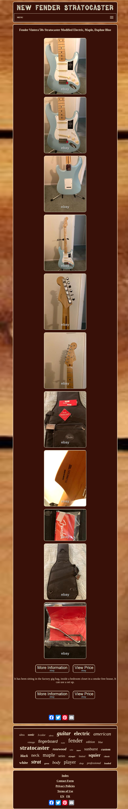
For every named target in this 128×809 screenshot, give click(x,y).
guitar (64, 733)
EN (62, 796)
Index (65, 775)
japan (79, 750)
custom (105, 749)
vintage (31, 742)
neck (35, 755)
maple (49, 755)
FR (68, 796)
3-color (42, 735)
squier (95, 755)
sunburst (91, 749)
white (23, 762)
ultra (21, 734)
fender (75, 740)
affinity (51, 736)
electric (82, 733)
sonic (31, 734)
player (70, 762)
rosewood (59, 749)
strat (36, 762)
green (46, 763)
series (61, 756)
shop (81, 763)
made (63, 743)
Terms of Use (65, 791)
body (56, 762)
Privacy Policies (65, 786)
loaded (107, 763)
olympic (72, 756)
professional (94, 763)
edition (90, 742)
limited (82, 756)
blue (100, 742)
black (24, 756)
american (102, 733)
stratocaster (34, 748)
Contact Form (65, 780)
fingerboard (48, 741)
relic (71, 750)
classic (107, 756)
